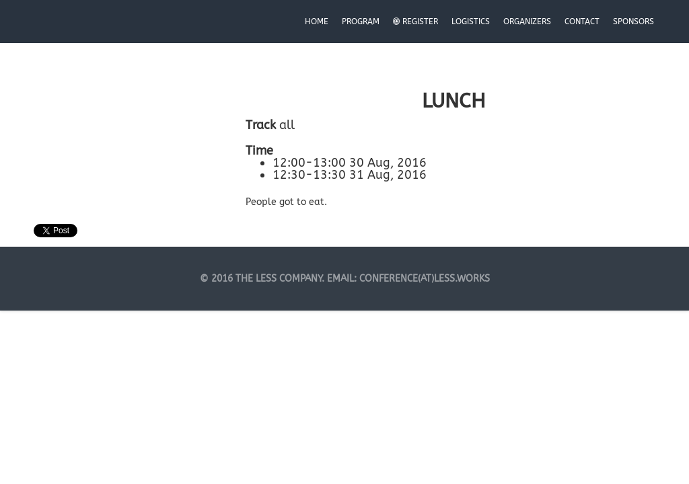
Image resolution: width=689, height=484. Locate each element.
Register (415, 21)
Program (360, 21)
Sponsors (633, 21)
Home (316, 21)
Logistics (470, 21)
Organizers (527, 21)
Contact (582, 21)
